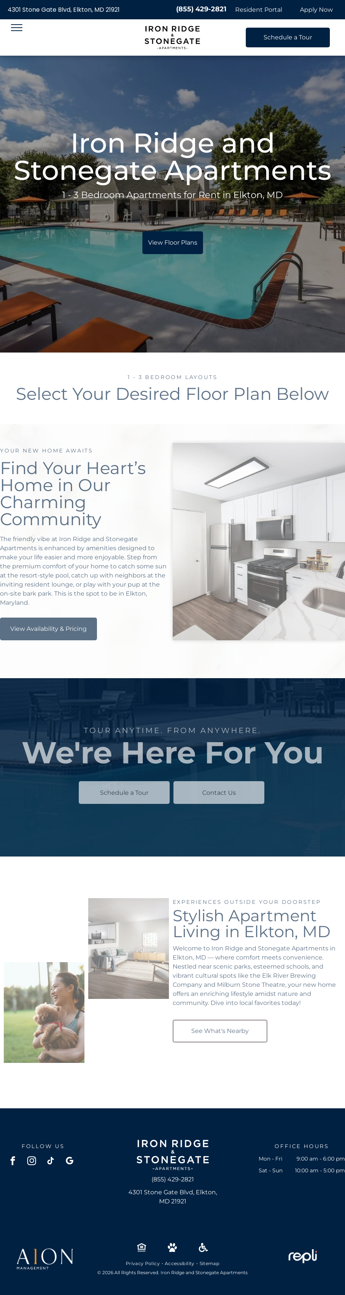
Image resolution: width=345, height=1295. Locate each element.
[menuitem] (143, 1263)
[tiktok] (50, 1161)
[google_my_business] (69, 1161)
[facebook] (12, 1161)
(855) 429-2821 (201, 9)
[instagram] (31, 1161)
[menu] (17, 27)
